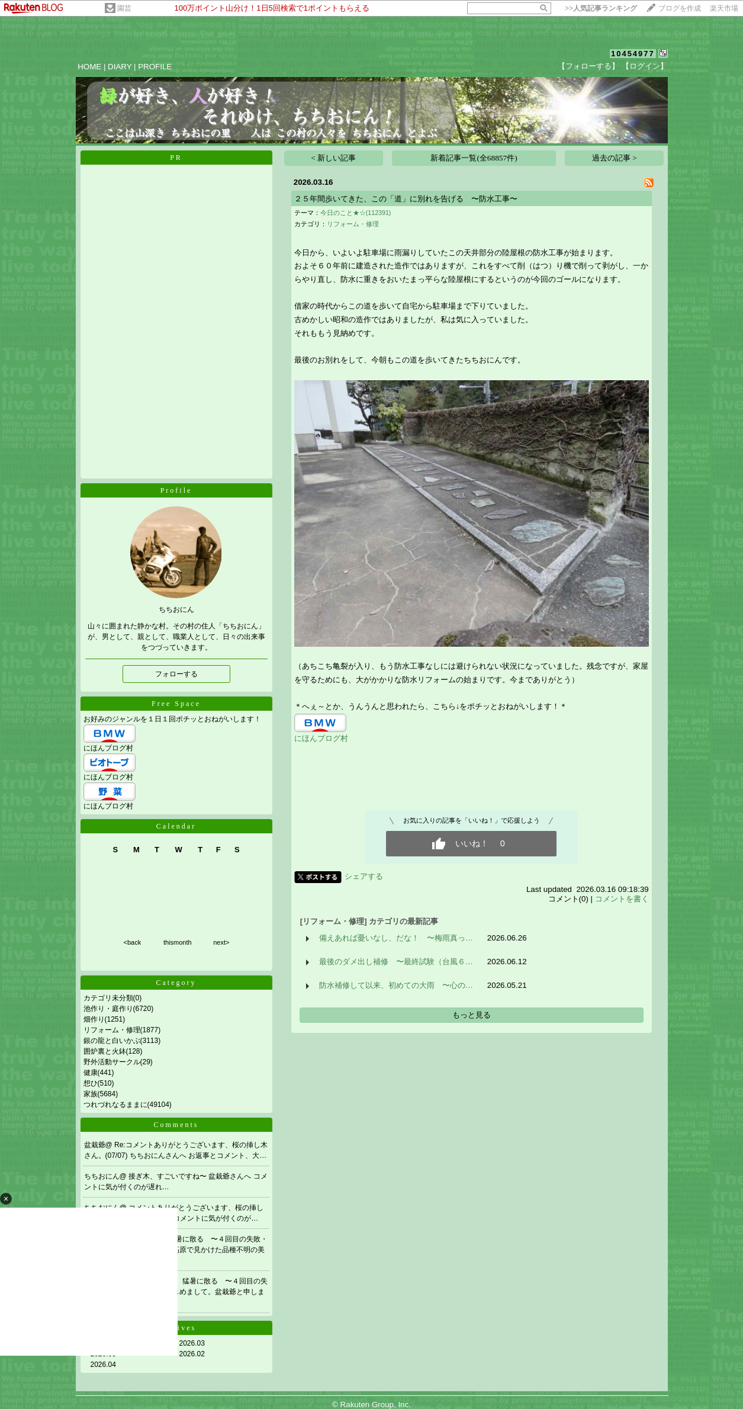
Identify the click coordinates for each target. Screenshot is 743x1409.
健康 (90, 1072)
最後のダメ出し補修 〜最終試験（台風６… (396, 961)
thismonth (177, 942)
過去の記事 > (614, 157)
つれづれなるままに (115, 1104)
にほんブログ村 (108, 748)
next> (221, 942)
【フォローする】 (588, 66)
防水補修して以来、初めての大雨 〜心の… (396, 985)
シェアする (364, 876)
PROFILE (155, 66)
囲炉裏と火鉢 (104, 1051)
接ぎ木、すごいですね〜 (168, 1176)
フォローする (176, 674)
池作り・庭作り (108, 1008)
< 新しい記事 (333, 157)
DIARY (119, 66)
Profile (176, 490)
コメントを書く (622, 898)
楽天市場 (724, 8)
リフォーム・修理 (111, 1030)
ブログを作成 (679, 8)
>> (601, 8)
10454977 (633, 53)
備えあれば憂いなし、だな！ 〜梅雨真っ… (396, 937)
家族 (90, 1094)
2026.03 (192, 1343)
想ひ (90, 1083)
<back (132, 942)
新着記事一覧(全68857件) (473, 157)
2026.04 (103, 1364)
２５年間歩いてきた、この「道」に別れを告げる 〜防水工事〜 (405, 198)
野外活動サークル (111, 1062)
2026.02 (192, 1354)
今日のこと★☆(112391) (355, 212)
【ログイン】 (645, 66)
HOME (89, 66)
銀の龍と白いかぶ (111, 1040)
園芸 (124, 8)
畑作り (94, 1019)
